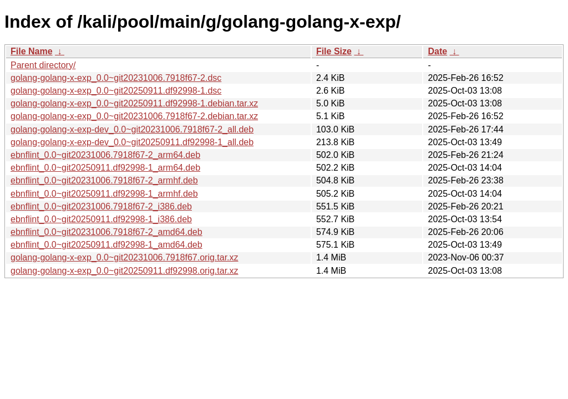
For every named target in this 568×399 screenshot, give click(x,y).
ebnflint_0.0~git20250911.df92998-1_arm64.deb (105, 167)
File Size (334, 51)
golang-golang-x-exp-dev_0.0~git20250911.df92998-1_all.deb (132, 142)
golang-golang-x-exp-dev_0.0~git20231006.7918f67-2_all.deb (132, 129)
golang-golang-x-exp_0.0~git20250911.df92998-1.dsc (116, 90)
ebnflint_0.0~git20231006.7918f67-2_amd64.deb (106, 232)
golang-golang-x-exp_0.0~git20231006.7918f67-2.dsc (116, 78)
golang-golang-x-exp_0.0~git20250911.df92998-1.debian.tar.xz (134, 103)
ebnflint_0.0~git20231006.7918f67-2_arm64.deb (105, 155)
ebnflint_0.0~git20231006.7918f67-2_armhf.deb (104, 180)
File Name (32, 51)
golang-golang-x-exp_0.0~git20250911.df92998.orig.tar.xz (125, 270)
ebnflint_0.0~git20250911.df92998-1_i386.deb (101, 219)
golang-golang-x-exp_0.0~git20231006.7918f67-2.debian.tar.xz (134, 116)
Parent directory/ (43, 65)
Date (437, 51)
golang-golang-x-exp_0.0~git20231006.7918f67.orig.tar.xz (125, 257)
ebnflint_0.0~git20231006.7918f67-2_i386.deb (101, 206)
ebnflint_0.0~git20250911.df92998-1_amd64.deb (106, 244)
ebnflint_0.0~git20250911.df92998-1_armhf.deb (104, 193)
